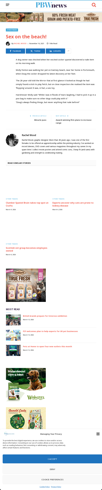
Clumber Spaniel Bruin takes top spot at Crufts (27, 204)
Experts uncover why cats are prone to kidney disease (73, 204)
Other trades (12, 30)
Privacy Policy (56, 487)
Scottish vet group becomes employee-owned (27, 249)
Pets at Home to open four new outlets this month (47, 346)
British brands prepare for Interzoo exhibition (45, 316)
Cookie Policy (45, 487)
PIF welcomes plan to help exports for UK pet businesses (50, 331)
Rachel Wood (20, 43)
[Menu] (7, 5)
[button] (98, 434)
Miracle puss (40, 120)
